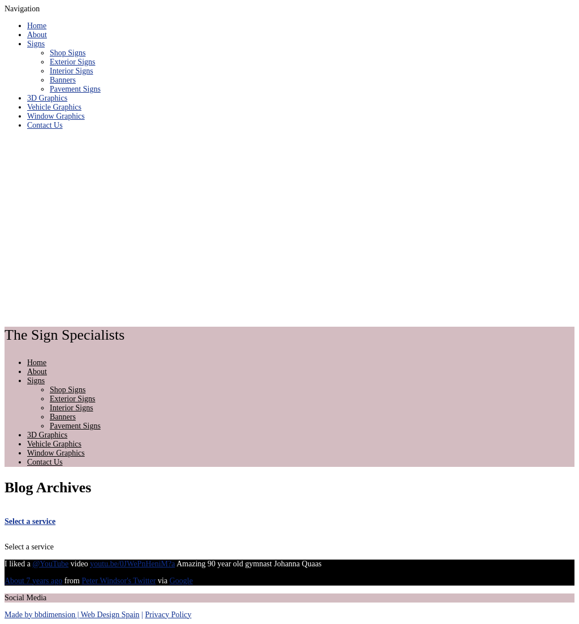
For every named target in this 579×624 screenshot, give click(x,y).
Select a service (30, 521)
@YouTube (50, 564)
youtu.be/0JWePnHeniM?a (132, 564)
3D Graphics (47, 98)
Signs (36, 44)
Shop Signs (67, 53)
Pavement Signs (75, 89)
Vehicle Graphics (54, 107)
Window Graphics (56, 116)
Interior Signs (71, 71)
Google (181, 581)
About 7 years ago (33, 581)
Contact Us (45, 125)
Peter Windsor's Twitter (118, 581)
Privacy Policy (168, 614)
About (37, 35)
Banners (63, 80)
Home (36, 25)
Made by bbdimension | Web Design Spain (72, 614)
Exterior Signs (73, 62)
